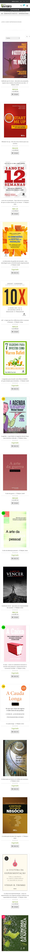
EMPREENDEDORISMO (23, 13)
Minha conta (15, 1)
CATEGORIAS (15, 9)
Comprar (15, 94)
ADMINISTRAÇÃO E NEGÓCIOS (10, 13)
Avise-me (15, 273)
